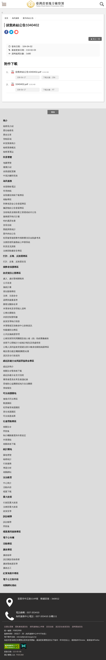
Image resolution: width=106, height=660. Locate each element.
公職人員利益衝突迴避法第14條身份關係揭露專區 (26, 347)
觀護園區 (7, 403)
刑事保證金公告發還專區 (14, 203)
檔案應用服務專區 (12, 531)
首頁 (6, 18)
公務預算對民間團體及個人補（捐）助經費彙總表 (26, 338)
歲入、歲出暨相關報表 (13, 278)
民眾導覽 (7, 157)
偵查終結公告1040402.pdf (32, 72)
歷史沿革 (7, 134)
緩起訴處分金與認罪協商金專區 (18, 360)
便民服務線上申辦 (37, 627)
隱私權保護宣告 (21, 627)
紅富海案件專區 (10, 573)
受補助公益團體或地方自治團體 (17, 383)
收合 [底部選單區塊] (53, 112)
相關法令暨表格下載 (12, 371)
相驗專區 (7, 199)
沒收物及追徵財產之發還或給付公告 (19, 212)
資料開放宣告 (77, 627)
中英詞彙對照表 (10, 175)
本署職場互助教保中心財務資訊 (17, 325)
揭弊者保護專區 (10, 267)
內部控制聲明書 (10, 317)
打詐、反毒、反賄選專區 (15, 256)
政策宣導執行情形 (11, 321)
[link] (6, 32)
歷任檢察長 (8, 130)
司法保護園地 (9, 393)
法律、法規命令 (10, 295)
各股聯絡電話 (9, 186)
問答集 (6, 431)
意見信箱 (49, 627)
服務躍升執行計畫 (11, 216)
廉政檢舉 (7, 555)
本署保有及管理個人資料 (14, 308)
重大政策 (7, 496)
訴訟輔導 (7, 516)
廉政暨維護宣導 (10, 563)
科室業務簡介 (9, 143)
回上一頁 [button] (96, 39)
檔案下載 (7, 491)
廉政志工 (7, 568)
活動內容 (7, 487)
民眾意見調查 (9, 246)
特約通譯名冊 (9, 220)
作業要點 (7, 439)
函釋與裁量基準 (10, 300)
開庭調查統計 (9, 229)
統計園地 (7, 449)
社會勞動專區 (9, 421)
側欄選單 (4, 4)
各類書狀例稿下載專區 (13, 195)
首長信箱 (7, 225)
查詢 (102, 4)
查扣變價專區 (9, 291)
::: (2, 2)
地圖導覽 (7, 163)
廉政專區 (7, 549)
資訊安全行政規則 (11, 355)
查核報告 (7, 388)
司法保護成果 (9, 416)
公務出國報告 (9, 312)
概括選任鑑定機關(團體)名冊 (16, 351)
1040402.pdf (25, 84)
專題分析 (7, 467)
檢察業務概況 (9, 147)
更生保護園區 (9, 411)
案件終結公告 (28, 18)
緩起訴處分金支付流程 (13, 375)
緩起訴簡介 (8, 366)
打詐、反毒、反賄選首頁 (14, 261)
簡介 (5, 120)
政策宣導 (7, 511)
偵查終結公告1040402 (22, 25)
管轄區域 (7, 139)
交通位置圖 (8, 627)
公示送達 (7, 283)
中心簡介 (7, 483)
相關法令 (7, 427)
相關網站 (7, 472)
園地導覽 (7, 455)
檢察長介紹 (8, 126)
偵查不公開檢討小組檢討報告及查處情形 (21, 342)
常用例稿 (7, 191)
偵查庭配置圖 (9, 171)
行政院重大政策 (10, 502)
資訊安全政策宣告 (62, 627)
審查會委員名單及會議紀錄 (15, 379)
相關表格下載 (9, 444)
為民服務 (15, 18)
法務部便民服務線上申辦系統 (16, 242)
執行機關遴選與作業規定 (14, 435)
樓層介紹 (7, 167)
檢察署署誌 (8, 151)
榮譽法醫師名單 (10, 304)
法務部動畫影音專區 (12, 250)
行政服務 (7, 463)
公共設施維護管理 (11, 334)
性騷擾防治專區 (10, 330)
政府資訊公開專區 (12, 273)
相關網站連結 (9, 585)
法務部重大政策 (10, 507)
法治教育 (7, 477)
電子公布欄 (8, 537)
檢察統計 (7, 459)
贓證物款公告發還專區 (13, 208)
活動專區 (7, 543)
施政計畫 (7, 287)
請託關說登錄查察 (11, 559)
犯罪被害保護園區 (11, 407)
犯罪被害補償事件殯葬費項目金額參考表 (21, 238)
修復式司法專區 (10, 399)
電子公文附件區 (10, 579)
